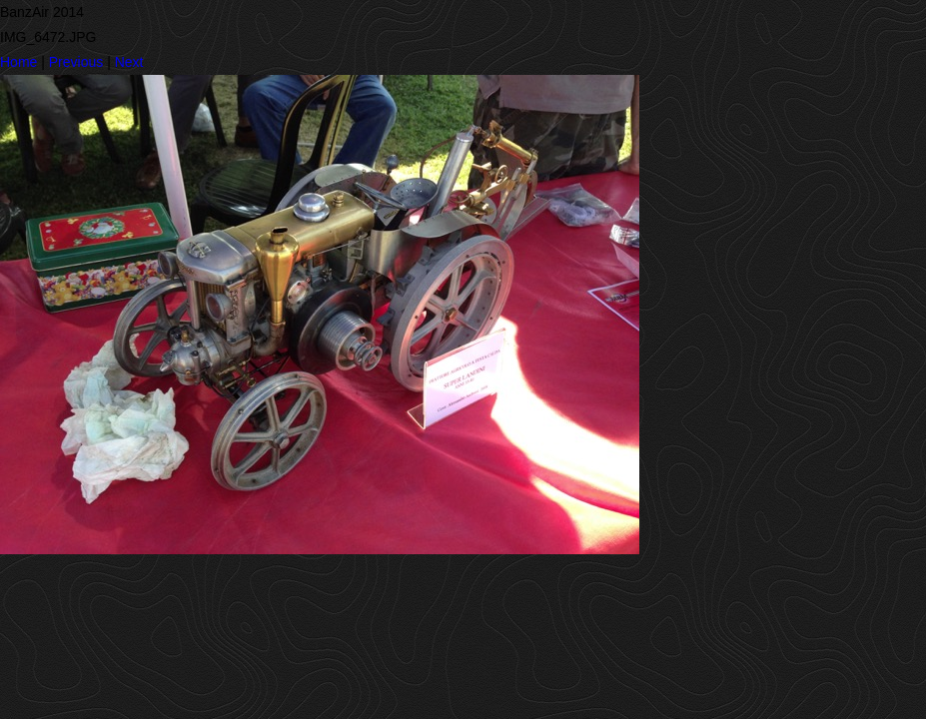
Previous (76, 62)
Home (18, 62)
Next (129, 62)
